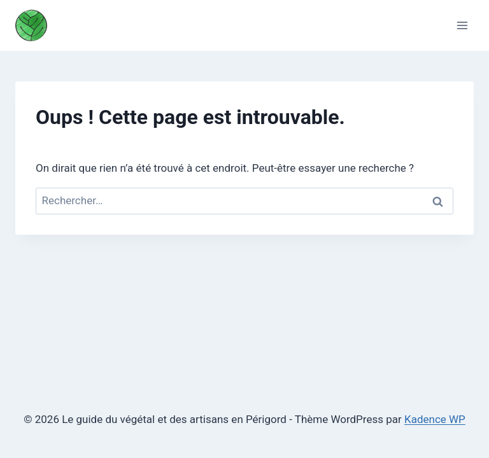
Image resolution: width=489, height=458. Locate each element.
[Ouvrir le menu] (462, 25)
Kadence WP (434, 419)
